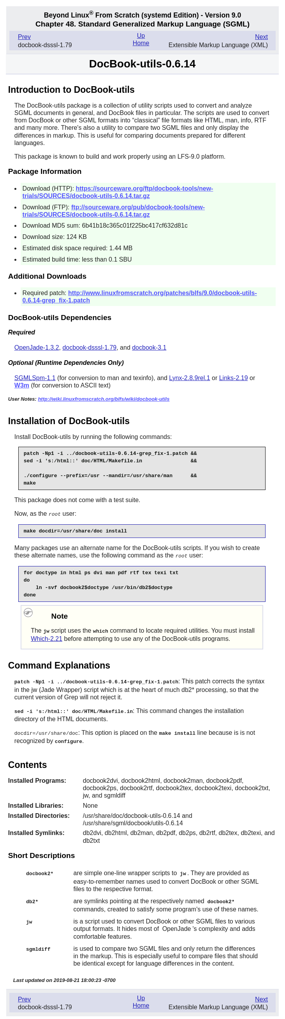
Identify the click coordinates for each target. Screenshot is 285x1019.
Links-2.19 (233, 378)
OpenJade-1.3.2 (36, 347)
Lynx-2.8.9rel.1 (189, 378)
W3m (21, 385)
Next (261, 37)
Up (141, 35)
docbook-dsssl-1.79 (89, 347)
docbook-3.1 (149, 347)
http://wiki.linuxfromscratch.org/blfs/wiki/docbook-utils (103, 399)
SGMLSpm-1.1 (35, 378)
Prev (24, 37)
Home (141, 43)
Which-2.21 (46, 637)
